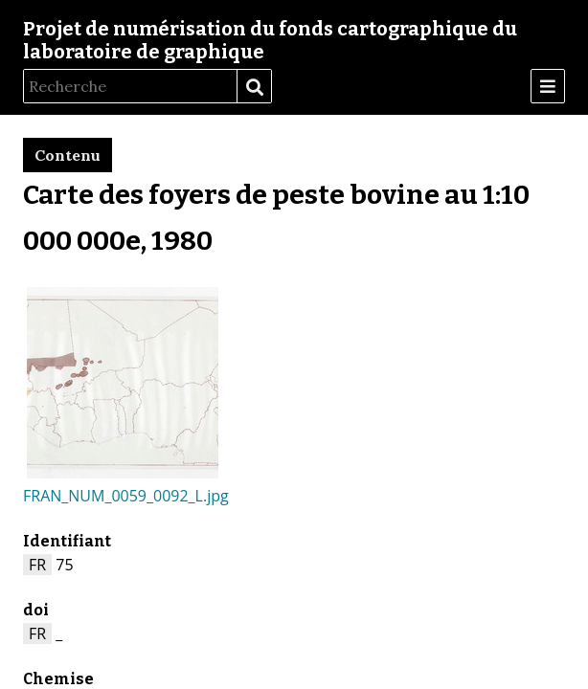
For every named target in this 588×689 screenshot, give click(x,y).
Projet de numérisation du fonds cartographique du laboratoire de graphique (270, 40)
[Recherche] (130, 86)
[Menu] (548, 86)
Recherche (254, 87)
